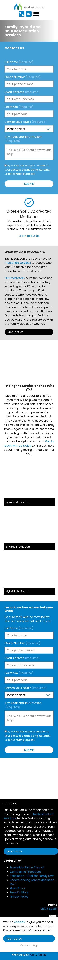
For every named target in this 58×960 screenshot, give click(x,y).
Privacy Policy (19, 897)
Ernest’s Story (19, 892)
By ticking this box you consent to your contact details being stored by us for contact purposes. (27, 170)
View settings (29, 945)
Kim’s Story (17, 888)
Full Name (19, 62)
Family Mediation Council (27, 867)
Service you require (26, 122)
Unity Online (38, 954)
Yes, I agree (14, 938)
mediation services (18, 263)
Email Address (22, 92)
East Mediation (29, 7)
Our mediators (15, 278)
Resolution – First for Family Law (32, 876)
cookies (19, 922)
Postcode (19, 107)
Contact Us (15, 332)
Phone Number (23, 77)
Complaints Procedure (25, 872)
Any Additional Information (23, 139)
